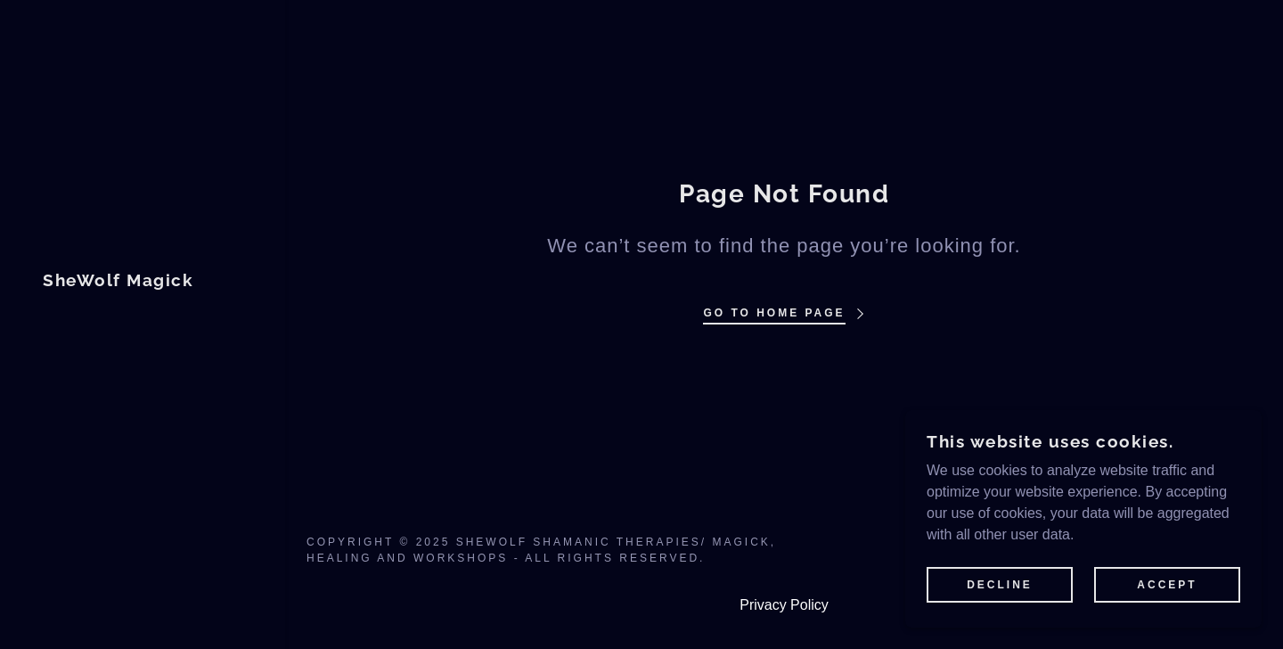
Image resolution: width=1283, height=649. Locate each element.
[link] (118, 281)
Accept (1167, 585)
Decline (1000, 585)
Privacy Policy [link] (784, 604)
